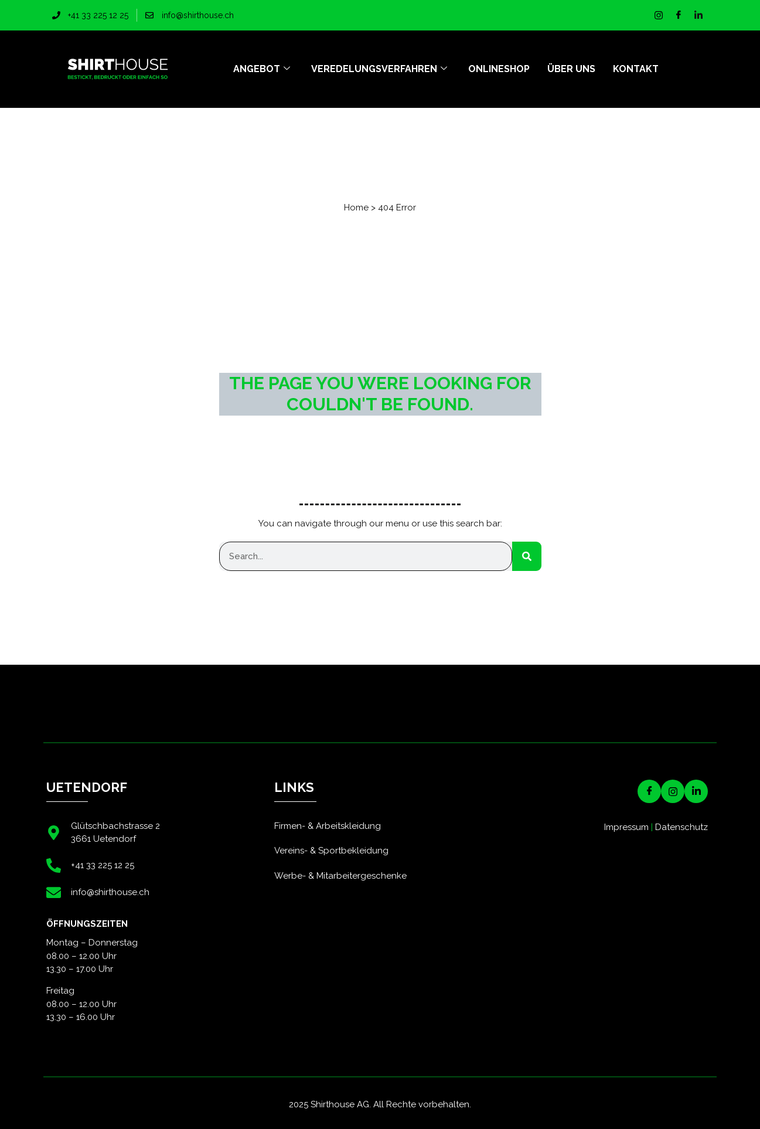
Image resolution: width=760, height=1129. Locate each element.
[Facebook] (679, 15)
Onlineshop (499, 68)
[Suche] (526, 556)
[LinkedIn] (698, 15)
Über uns (571, 68)
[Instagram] (659, 15)
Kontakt (636, 68)
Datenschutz (681, 827)
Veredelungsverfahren (379, 69)
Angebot (261, 69)
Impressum (626, 827)
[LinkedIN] (696, 791)
